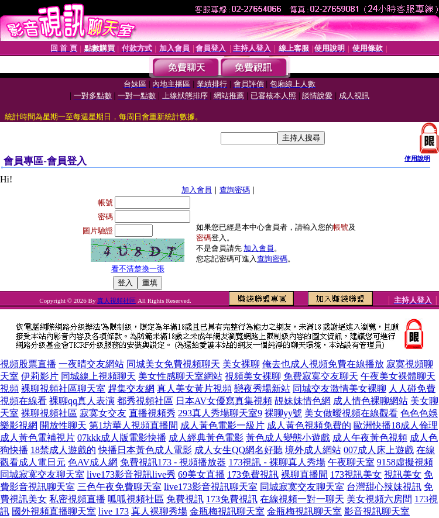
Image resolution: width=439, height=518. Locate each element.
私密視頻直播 (77, 499)
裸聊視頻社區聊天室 (63, 388)
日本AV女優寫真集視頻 (224, 401)
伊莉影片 (40, 376)
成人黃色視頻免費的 (309, 425)
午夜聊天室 (351, 462)
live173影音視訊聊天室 (211, 487)
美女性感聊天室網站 (180, 376)
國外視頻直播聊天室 (54, 511)
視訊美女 (402, 474)
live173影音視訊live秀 (131, 474)
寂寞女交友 (103, 413)
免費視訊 (185, 499)
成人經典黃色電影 (206, 438)
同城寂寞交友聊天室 (42, 474)
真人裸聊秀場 (159, 511)
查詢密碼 (235, 189)
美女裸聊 (241, 364)
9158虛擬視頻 (405, 462)
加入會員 (196, 189)
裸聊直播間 (304, 474)
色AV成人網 (93, 462)
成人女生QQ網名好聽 (238, 450)
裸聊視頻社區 (49, 413)
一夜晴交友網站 (91, 364)
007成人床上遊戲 (379, 450)
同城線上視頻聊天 (98, 376)
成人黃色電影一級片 (222, 425)
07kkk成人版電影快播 (121, 438)
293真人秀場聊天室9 (220, 413)
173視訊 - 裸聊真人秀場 (276, 462)
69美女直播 (201, 474)
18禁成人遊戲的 (63, 450)
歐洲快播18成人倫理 (396, 425)
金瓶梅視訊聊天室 (227, 511)
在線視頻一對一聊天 (302, 499)
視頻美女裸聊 (253, 376)
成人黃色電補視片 (37, 438)
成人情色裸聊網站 (370, 401)
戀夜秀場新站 (262, 388)
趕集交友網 (131, 388)
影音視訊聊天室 (377, 511)
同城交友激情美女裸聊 (339, 388)
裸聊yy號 (283, 413)
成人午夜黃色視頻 (369, 438)
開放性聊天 (63, 425)
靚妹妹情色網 (303, 401)
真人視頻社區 (116, 300)
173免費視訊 (253, 474)
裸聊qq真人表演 (82, 401)
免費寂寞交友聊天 (320, 376)
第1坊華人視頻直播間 (133, 425)
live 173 (113, 511)
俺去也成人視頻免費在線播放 (323, 364)
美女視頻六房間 (379, 499)
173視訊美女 (356, 474)
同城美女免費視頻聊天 (173, 364)
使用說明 (417, 158)
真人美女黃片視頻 (194, 388)
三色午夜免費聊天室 (119, 487)
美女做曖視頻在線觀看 (351, 413)
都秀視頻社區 (145, 401)
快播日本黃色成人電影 (145, 450)
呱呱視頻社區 (136, 499)
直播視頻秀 (152, 413)
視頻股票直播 (28, 364)
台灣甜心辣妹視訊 (384, 487)
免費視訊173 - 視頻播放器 (173, 462)
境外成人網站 (313, 450)
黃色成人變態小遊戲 (288, 438)
